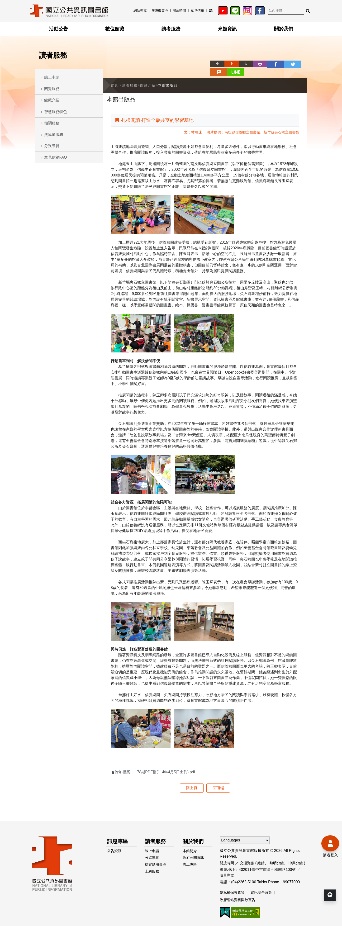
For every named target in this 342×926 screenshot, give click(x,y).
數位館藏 (114, 28)
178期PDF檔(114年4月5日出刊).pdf (165, 763)
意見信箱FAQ (55, 157)
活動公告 (58, 28)
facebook (257, 64)
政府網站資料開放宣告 (239, 891)
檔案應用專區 (156, 858)
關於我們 (283, 28)
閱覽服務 (51, 89)
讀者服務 (171, 28)
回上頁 (191, 779)
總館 (263, 854)
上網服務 (152, 866)
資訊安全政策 (263, 883)
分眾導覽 (51, 146)
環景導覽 (227, 866)
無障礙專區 (160, 10)
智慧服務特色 (55, 112)
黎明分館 (279, 854)
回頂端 (218, 779)
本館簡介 (190, 843)
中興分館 (299, 854)
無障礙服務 (53, 135)
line (300, 64)
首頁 (115, 76)
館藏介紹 (51, 100)
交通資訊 (248, 854)
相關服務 (51, 123)
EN (211, 10)
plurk (285, 64)
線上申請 (51, 77)
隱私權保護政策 (233, 883)
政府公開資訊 (194, 850)
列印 (243, 64)
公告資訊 (115, 843)
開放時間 (179, 10)
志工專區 (190, 858)
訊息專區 (118, 832)
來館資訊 (227, 28)
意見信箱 (197, 10)
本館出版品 (168, 76)
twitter (271, 64)
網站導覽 (140, 10)
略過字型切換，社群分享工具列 (195, 59)
